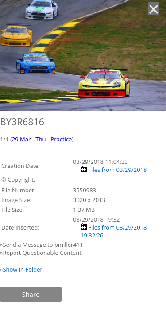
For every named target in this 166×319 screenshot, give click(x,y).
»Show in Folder (21, 269)
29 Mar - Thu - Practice (42, 139)
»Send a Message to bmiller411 (42, 245)
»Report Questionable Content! (41, 253)
